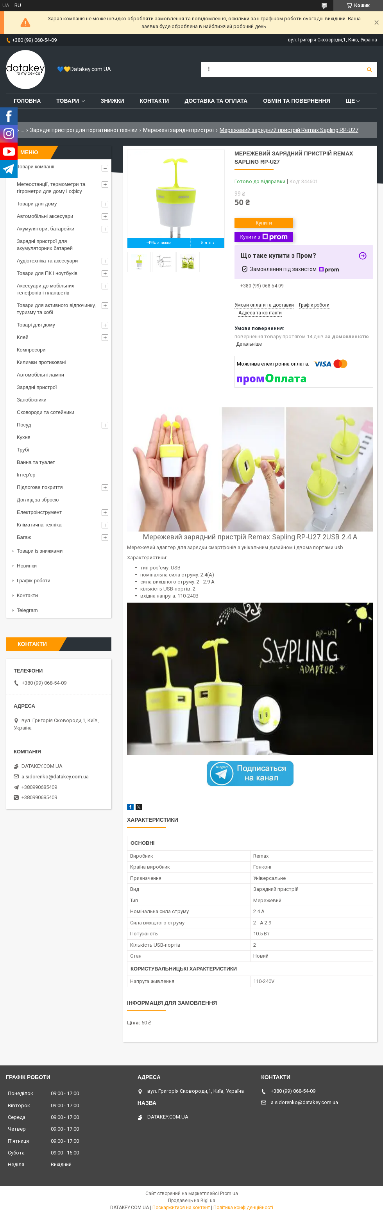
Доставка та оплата (215, 101)
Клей (23, 337)
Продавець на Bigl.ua (191, 1200)
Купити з (263, 237)
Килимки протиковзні (41, 362)
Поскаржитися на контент (181, 1207)
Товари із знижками (40, 551)
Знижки (112, 101)
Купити (264, 223)
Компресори (31, 350)
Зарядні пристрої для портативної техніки (84, 130)
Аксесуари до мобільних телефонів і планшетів (45, 289)
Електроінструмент (39, 512)
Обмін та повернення (296, 101)
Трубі (23, 450)
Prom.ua (229, 1193)
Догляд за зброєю (38, 500)
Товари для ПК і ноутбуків (47, 273)
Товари (67, 101)
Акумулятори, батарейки (45, 229)
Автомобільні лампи (40, 375)
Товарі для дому (36, 325)
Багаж (24, 537)
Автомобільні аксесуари (45, 216)
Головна (27, 101)
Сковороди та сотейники (45, 412)
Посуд (24, 425)
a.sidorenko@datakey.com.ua (55, 777)
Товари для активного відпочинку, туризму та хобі (56, 308)
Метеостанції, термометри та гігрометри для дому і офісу (51, 187)
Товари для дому (37, 204)
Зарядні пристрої (37, 387)
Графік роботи (33, 580)
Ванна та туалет (36, 462)
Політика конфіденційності (243, 1207)
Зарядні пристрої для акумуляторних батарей (45, 244)
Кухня (23, 437)
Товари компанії (35, 166)
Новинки (27, 566)
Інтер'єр (26, 475)
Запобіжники (32, 400)
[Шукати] (369, 69)
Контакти (154, 101)
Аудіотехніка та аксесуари (47, 261)
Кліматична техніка (39, 525)
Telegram (27, 610)
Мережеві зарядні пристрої (178, 130)
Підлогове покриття (40, 487)
